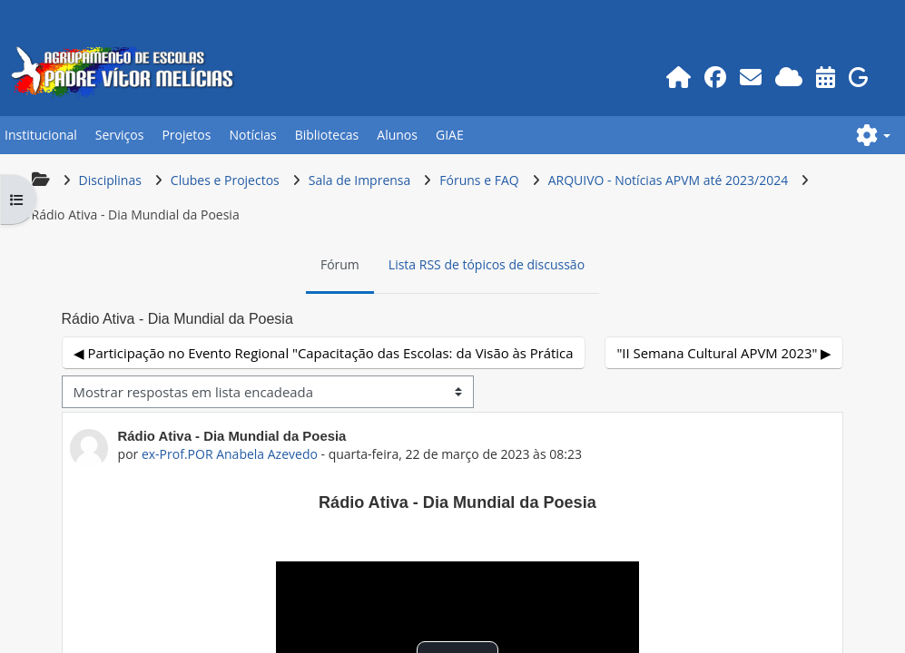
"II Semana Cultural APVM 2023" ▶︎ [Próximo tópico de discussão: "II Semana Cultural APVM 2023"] (725, 353)
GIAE (448, 134)
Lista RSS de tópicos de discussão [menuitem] (487, 264)
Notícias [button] (251, 134)
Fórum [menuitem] (339, 264)
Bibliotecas (325, 134)
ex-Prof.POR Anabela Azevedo (229, 454)
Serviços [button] (118, 134)
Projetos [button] (185, 134)
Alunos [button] (396, 134)
